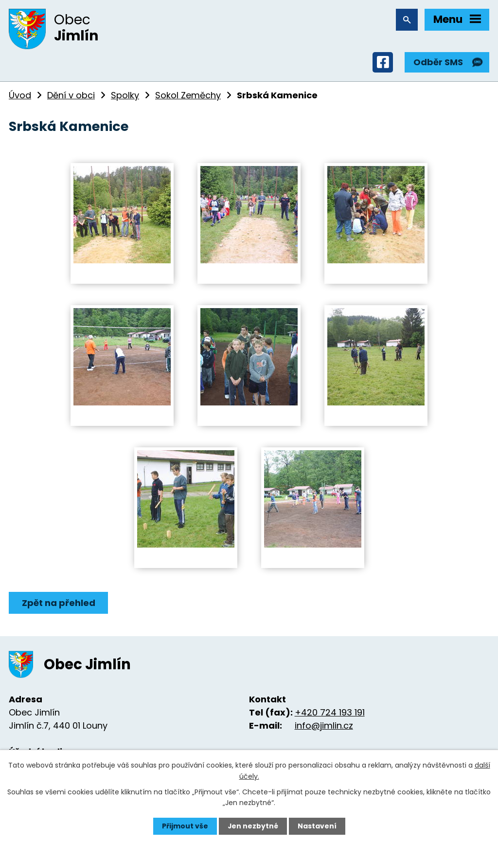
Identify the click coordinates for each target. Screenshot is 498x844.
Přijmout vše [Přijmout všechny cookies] (184, 826)
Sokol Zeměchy (188, 96)
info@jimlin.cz (324, 726)
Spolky (125, 96)
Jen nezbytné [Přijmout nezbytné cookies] (252, 826)
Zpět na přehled (58, 603)
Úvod (20, 96)
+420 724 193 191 (330, 713)
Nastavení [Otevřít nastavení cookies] (317, 826)
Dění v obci (71, 96)
